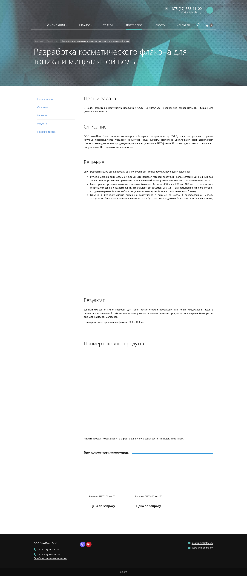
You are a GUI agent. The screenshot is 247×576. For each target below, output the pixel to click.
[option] (103, 488)
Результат (42, 123)
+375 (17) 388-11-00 (48, 549)
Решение (42, 115)
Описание (42, 107)
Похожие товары (46, 131)
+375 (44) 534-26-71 (48, 554)
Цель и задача (45, 99)
